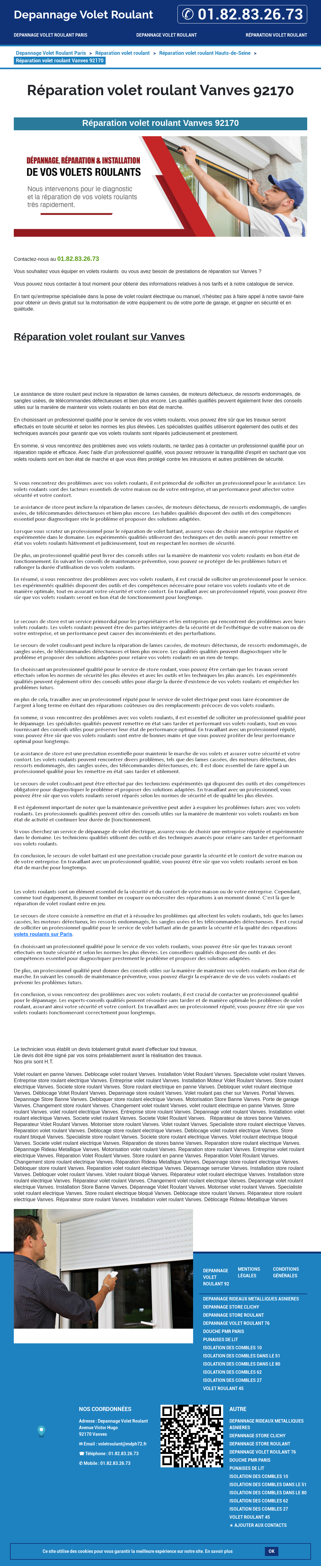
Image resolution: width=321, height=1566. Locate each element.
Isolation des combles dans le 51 (241, 1355)
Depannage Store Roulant (233, 1315)
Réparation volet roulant (276, 35)
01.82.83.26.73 (123, 1453)
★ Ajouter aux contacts (258, 1525)
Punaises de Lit (220, 1339)
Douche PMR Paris (223, 1331)
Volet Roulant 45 (223, 1388)
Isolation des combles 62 (232, 1372)
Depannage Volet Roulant (166, 35)
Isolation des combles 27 (232, 1380)
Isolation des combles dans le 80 (241, 1364)
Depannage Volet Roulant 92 (216, 1277)
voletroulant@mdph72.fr (122, 1443)
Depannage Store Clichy (231, 1307)
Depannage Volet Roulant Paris (50, 35)
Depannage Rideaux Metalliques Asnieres (251, 1298)
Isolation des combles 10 (232, 1347)
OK (272, 1551)
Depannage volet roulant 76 (236, 1323)
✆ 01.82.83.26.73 (242, 14)
